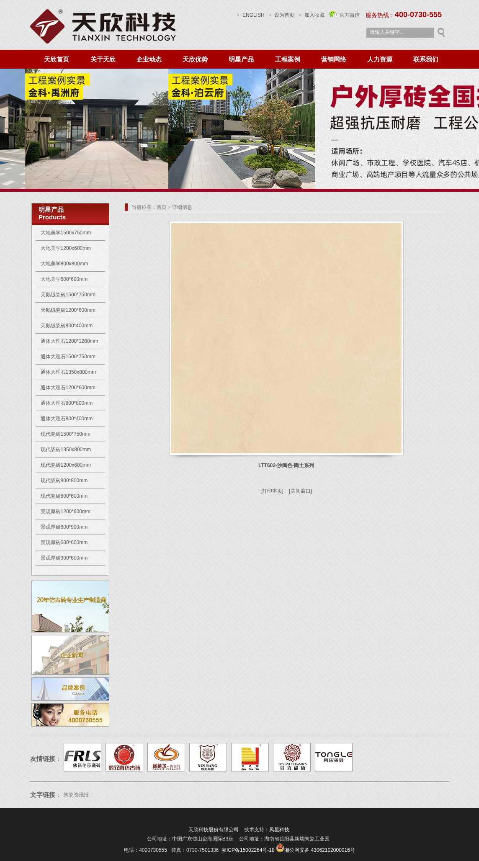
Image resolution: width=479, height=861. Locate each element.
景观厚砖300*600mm (64, 558)
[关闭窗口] (300, 491)
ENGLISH (251, 15)
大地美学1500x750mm (66, 233)
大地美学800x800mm (64, 264)
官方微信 (350, 15)
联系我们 (425, 59)
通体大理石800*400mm (67, 419)
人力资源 (379, 59)
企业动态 (149, 59)
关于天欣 (103, 59)
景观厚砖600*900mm (64, 527)
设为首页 (281, 15)
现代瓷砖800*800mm (64, 480)
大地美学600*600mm (64, 279)
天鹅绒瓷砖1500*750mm (68, 295)
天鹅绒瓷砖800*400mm (67, 326)
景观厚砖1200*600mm (65, 511)
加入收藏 (314, 15)
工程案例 (287, 59)
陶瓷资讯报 (77, 795)
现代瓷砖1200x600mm (66, 465)
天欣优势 (195, 59)
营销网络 (333, 59)
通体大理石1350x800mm (68, 372)
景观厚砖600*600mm (64, 542)
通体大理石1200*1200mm (69, 341)
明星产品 (241, 59)
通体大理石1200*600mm (68, 388)
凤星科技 (279, 830)
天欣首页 (56, 59)
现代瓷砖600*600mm (64, 496)
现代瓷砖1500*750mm (65, 434)
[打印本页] (271, 491)
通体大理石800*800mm (67, 403)
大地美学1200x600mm (66, 248)
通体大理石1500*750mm (68, 357)
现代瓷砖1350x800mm (66, 449)
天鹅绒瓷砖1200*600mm (68, 310)
